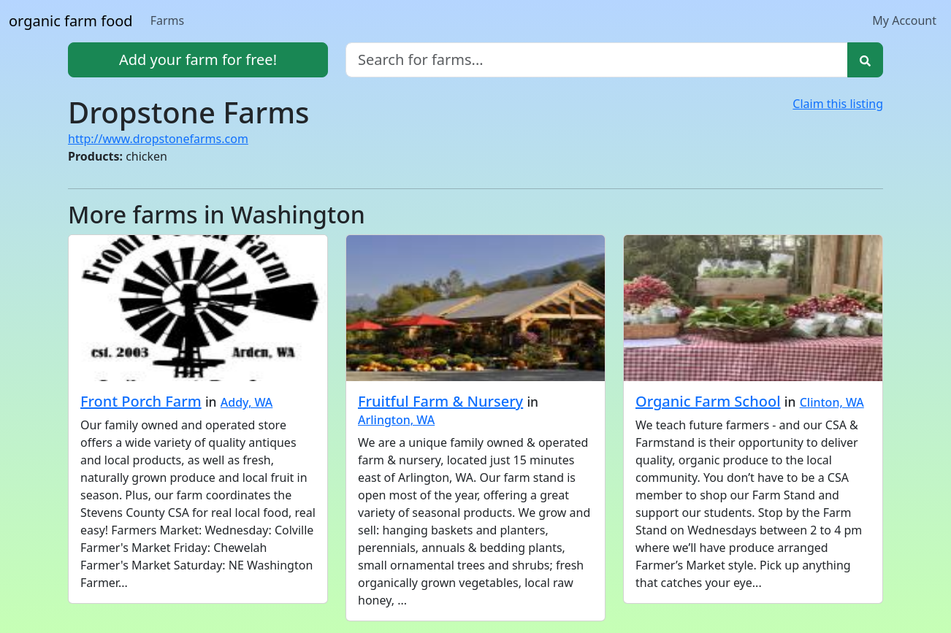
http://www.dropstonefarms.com (158, 139)
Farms (167, 20)
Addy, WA (247, 402)
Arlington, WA (396, 420)
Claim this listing (837, 104)
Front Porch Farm (141, 401)
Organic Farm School (708, 401)
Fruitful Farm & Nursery (440, 401)
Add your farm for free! (198, 59)
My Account (904, 20)
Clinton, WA (832, 402)
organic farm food (71, 21)
